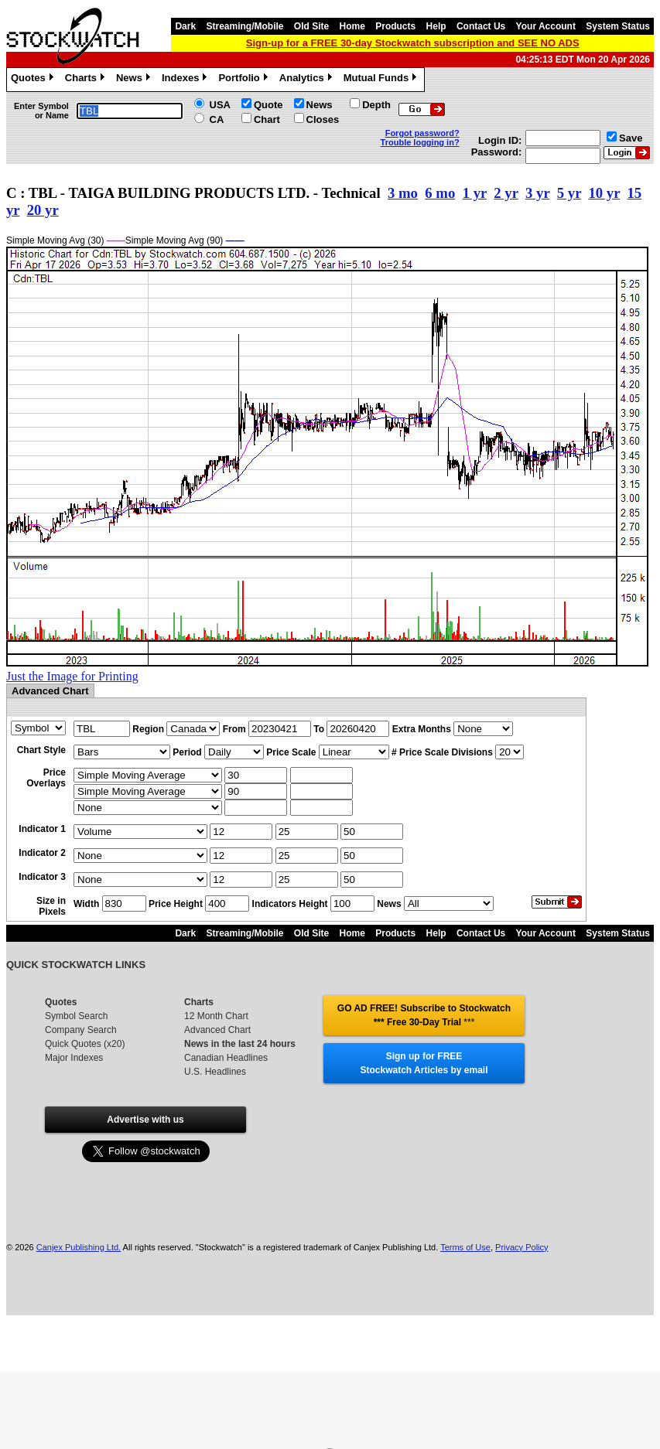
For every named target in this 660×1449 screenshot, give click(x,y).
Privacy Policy (521, 1247)
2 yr (506, 193)
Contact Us (481, 26)
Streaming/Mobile (244, 26)
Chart (267, 119)
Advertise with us (145, 1119)
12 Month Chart (216, 1016)
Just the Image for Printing (72, 676)
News (135, 79)
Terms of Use (465, 1247)
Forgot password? (422, 133)
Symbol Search (76, 1016)
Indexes (186, 79)
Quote (268, 105)
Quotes (34, 79)
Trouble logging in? (420, 142)
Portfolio (244, 79)
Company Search (81, 1030)
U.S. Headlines (215, 1071)
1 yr (475, 193)
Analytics (307, 79)
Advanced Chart (217, 1030)
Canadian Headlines (226, 1057)
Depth (376, 105)
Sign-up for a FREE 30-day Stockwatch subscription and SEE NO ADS (413, 43)
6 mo (440, 193)
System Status (618, 26)
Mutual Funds (382, 79)
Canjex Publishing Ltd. (78, 1247)
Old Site (311, 26)
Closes (323, 119)
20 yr (43, 210)
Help (436, 26)
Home (352, 26)
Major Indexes (74, 1057)
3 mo (403, 193)
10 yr (604, 193)
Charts (86, 79)
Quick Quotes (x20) (85, 1043)
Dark (185, 26)
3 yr (537, 193)
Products (395, 26)
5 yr (569, 193)
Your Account (546, 26)
